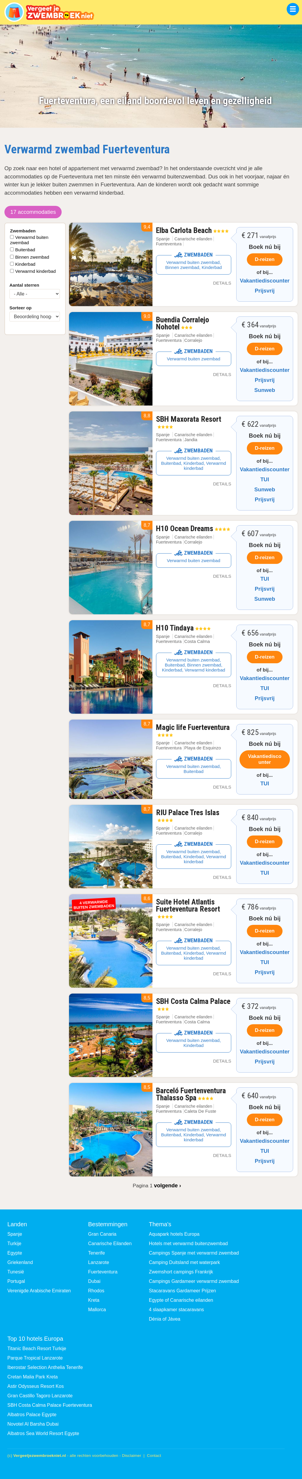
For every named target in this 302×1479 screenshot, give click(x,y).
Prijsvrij (265, 291)
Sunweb (264, 390)
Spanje (163, 238)
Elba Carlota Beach (192, 230)
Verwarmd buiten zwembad (29, 240)
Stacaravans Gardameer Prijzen (182, 1290)
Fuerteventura (103, 1271)
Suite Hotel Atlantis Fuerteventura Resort (188, 908)
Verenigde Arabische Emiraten (39, 1290)
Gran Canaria (102, 1234)
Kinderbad (25, 264)
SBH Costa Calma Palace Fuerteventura (49, 1405)
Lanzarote (98, 1262)
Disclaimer (131, 1455)
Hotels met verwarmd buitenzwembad (188, 1243)
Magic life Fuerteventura (193, 730)
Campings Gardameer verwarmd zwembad (194, 1281)
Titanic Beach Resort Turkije (36, 1348)
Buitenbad (25, 249)
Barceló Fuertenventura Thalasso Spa (191, 1094)
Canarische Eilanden (110, 1243)
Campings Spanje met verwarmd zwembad (194, 1252)
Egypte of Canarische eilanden (181, 1300)
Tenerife (96, 1252)
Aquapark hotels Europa (174, 1234)
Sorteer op (20, 307)
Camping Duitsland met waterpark (184, 1262)
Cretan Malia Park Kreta (32, 1376)
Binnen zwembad (32, 257)
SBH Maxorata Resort (188, 422)
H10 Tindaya (183, 627)
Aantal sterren (24, 285)
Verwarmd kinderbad (35, 271)
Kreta (93, 1300)
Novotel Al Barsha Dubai (32, 1424)
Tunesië (15, 1271)
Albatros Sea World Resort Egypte (43, 1433)
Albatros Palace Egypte (31, 1414)
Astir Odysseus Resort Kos (35, 1386)
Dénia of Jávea (164, 1319)
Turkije (14, 1243)
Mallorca (97, 1309)
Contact (154, 1455)
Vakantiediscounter (265, 281)
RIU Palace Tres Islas (187, 815)
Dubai (94, 1281)
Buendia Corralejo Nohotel (182, 323)
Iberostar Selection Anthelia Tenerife (45, 1367)
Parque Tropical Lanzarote (35, 1357)
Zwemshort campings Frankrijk (181, 1271)
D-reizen (265, 259)
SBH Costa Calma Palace (193, 1004)
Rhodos (96, 1290)
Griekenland (20, 1262)
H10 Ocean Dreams (193, 528)
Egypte (14, 1252)
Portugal (16, 1281)
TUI (264, 479)
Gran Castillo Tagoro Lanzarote (40, 1395)
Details (222, 282)
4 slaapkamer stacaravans (176, 1309)
